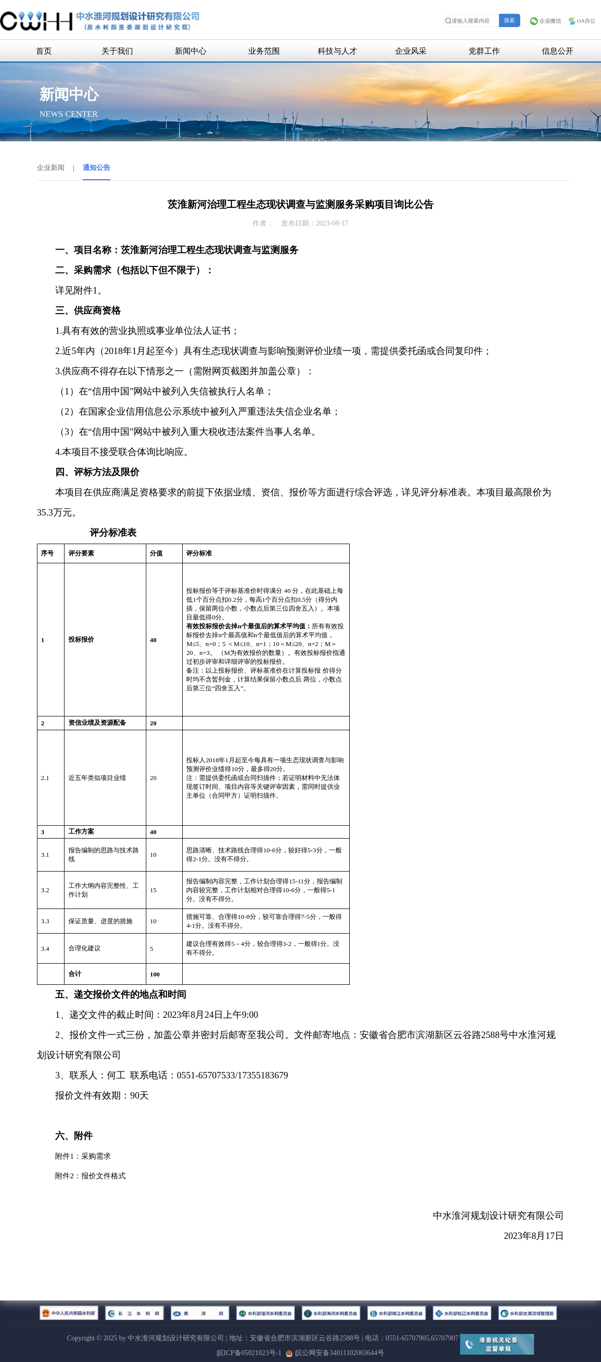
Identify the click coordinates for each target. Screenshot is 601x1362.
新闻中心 (190, 51)
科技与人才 (337, 51)
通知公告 (96, 167)
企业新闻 (51, 167)
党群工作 (484, 51)
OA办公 (581, 21)
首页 (44, 51)
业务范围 (264, 51)
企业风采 (411, 51)
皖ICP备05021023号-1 (249, 1353)
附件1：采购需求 (83, 1156)
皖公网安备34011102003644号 (335, 1353)
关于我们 (117, 51)
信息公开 (557, 51)
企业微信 (545, 21)
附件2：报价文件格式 (90, 1176)
